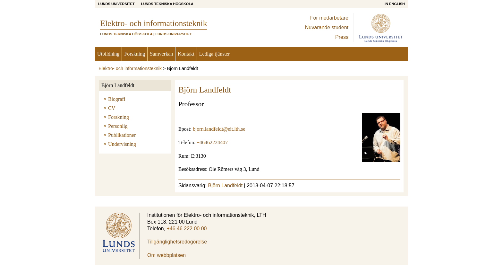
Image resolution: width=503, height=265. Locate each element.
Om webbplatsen (166, 255)
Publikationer (122, 135)
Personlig (117, 126)
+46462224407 (212, 142)
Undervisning (122, 144)
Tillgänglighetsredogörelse (177, 241)
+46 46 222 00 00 (186, 228)
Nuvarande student (326, 27)
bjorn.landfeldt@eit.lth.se (219, 129)
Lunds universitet (116, 4)
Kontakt (186, 54)
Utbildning (108, 54)
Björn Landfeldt (117, 85)
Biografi (116, 99)
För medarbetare (329, 18)
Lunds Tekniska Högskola (167, 4)
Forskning (134, 54)
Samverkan (161, 54)
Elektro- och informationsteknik (130, 68)
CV (111, 108)
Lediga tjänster (214, 54)
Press (341, 37)
